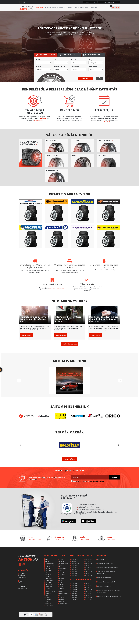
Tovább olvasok (26, 335)
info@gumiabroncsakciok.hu (26, 575)
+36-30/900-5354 (23, 581)
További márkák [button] (69, 452)
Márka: (38, 66)
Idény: (90, 60)
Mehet (114, 470)
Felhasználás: (92, 66)
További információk (104, 122)
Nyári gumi (39, 8)
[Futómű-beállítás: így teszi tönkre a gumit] (69, 315)
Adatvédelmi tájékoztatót (97, 473)
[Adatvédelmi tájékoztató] (72, 473)
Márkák (76, 8)
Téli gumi (48, 8)
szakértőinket (42, 118)
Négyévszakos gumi (58, 8)
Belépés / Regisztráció (109, 2)
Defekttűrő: (75, 66)
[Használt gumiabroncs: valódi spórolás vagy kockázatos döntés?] (35, 315)
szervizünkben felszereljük (57, 289)
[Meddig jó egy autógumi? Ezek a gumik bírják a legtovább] (104, 315)
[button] (69, 344)
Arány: (56, 60)
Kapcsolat (93, 8)
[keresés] (88, 2)
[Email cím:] (90, 470)
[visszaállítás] (99, 78)
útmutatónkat (38, 120)
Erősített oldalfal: (59, 66)
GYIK (86, 8)
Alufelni (69, 8)
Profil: (38, 60)
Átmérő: (73, 60)
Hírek (82, 8)
